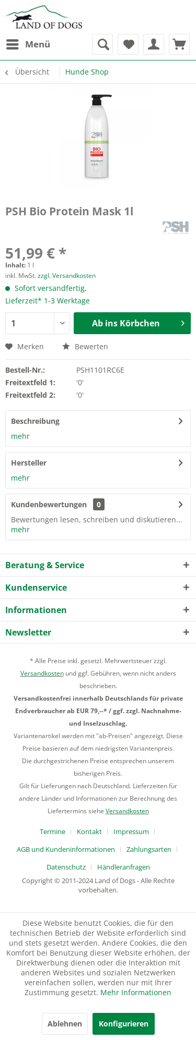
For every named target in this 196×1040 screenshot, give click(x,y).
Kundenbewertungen (49, 504)
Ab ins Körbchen (138, 322)
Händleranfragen (123, 867)
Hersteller (29, 463)
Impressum (131, 831)
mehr (20, 436)
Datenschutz (66, 867)
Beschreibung (35, 421)
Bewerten (85, 346)
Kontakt (89, 831)
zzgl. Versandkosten (67, 275)
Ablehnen (65, 1024)
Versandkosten (42, 673)
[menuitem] (27, 44)
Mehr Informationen (135, 992)
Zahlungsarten (148, 849)
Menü (28, 43)
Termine (52, 831)
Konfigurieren (123, 1024)
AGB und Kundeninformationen (66, 849)
